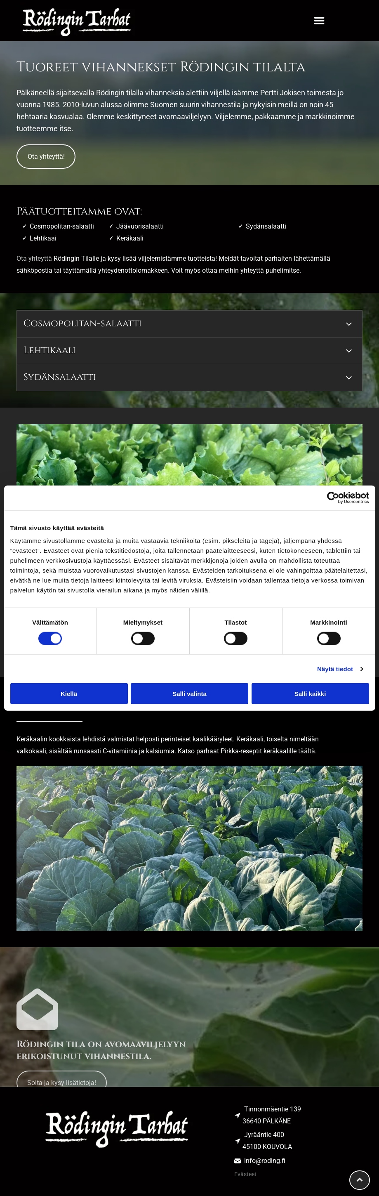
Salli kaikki (310, 693)
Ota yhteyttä (34, 258)
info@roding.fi (264, 1161)
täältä (306, 751)
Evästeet (245, 1174)
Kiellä (69, 693)
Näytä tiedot (335, 668)
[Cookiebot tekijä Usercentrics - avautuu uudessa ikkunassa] (333, 497)
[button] (319, 20)
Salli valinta (189, 693)
